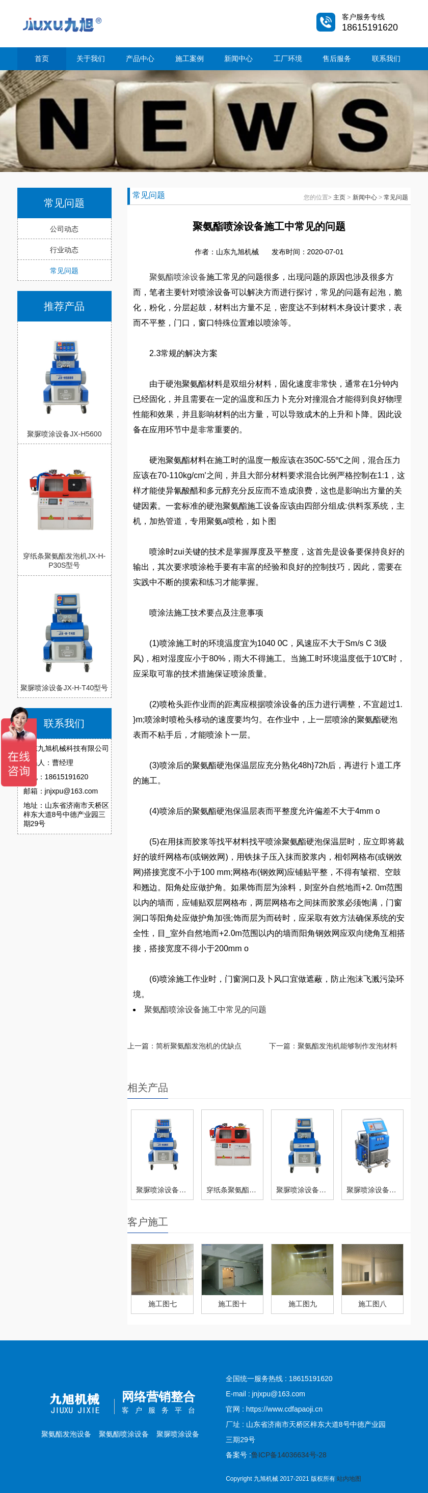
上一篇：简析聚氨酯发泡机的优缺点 (184, 1046)
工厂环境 (288, 58)
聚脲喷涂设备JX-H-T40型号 (64, 688)
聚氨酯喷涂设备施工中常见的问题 (205, 1009)
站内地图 (349, 1478)
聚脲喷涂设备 (177, 1434)
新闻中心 (238, 58)
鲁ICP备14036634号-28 (289, 1455)
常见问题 (64, 271)
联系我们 (386, 58)
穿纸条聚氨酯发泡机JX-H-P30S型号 (64, 560)
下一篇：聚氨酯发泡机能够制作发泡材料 (333, 1046)
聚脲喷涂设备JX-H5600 (64, 434)
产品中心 (140, 58)
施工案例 (189, 58)
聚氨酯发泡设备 (66, 1434)
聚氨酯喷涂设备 (177, 277)
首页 (42, 58)
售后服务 (337, 58)
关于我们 (90, 58)
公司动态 (64, 229)
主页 (339, 197)
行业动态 (64, 250)
